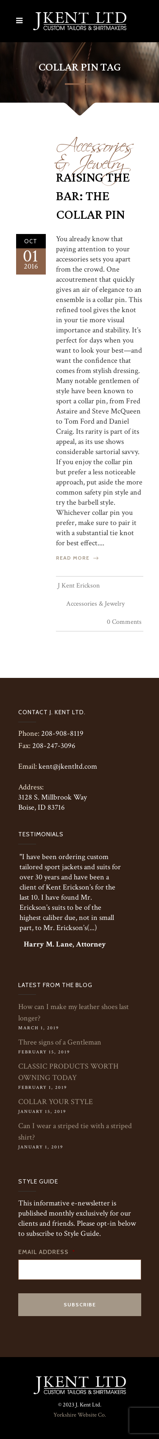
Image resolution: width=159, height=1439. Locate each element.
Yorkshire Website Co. (79, 1415)
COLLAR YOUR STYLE (55, 1102)
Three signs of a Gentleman (59, 1042)
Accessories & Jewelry (95, 151)
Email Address (46, 1252)
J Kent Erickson (79, 585)
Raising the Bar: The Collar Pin (93, 196)
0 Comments (124, 621)
